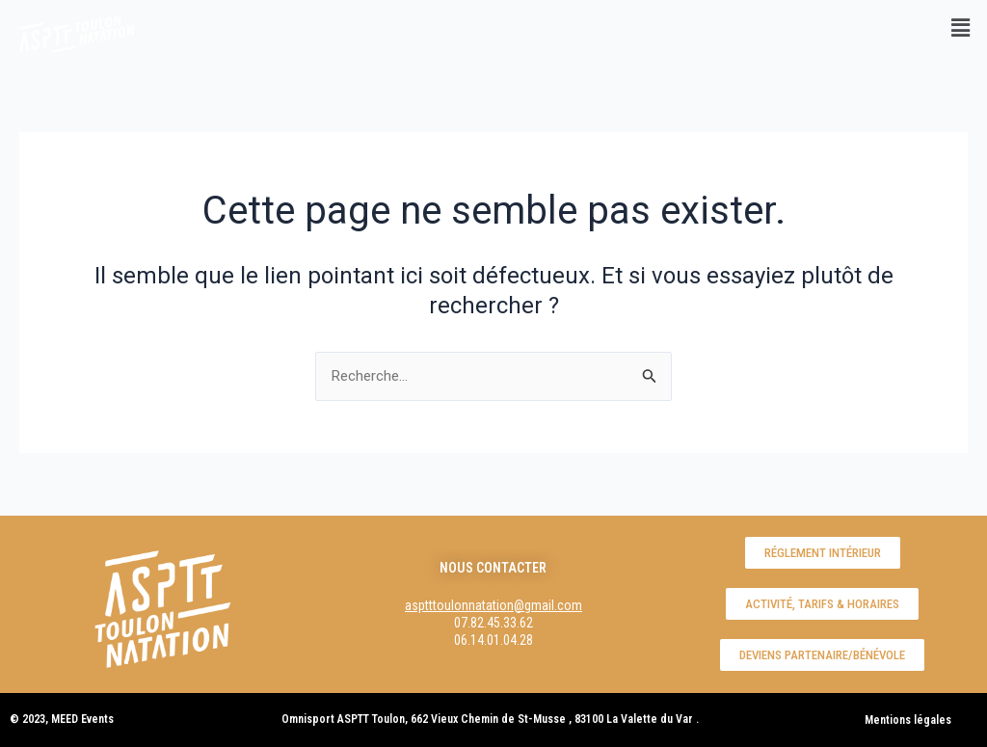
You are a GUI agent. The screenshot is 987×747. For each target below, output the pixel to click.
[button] (961, 28)
